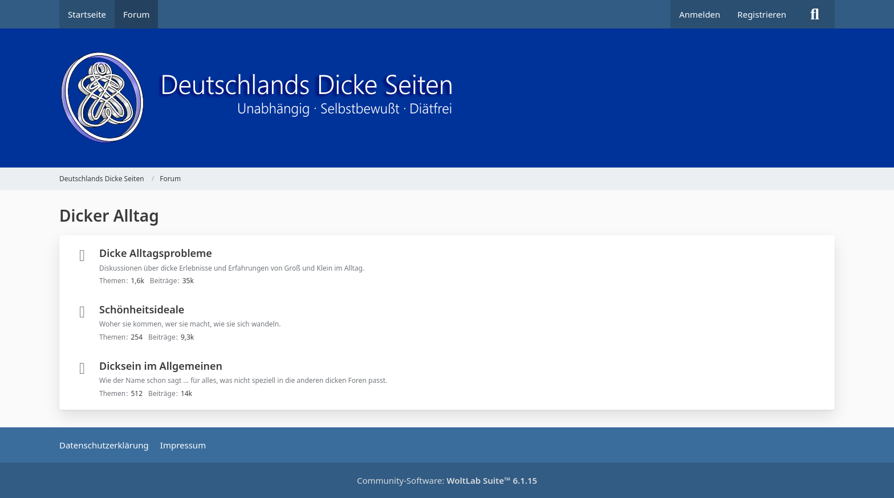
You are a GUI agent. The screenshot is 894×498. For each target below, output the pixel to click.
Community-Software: (447, 480)
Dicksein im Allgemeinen (160, 366)
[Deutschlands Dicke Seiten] (447, 98)
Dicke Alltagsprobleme (155, 253)
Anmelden (699, 14)
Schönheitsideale (141, 309)
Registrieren (761, 14)
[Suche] (815, 14)
